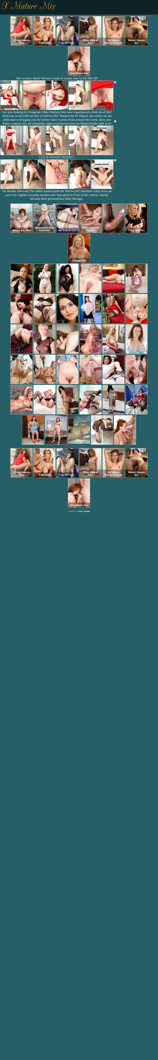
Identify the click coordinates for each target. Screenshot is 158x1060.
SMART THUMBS (84, 511)
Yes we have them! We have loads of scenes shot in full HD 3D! (57, 78)
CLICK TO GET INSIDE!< (57, 157)
